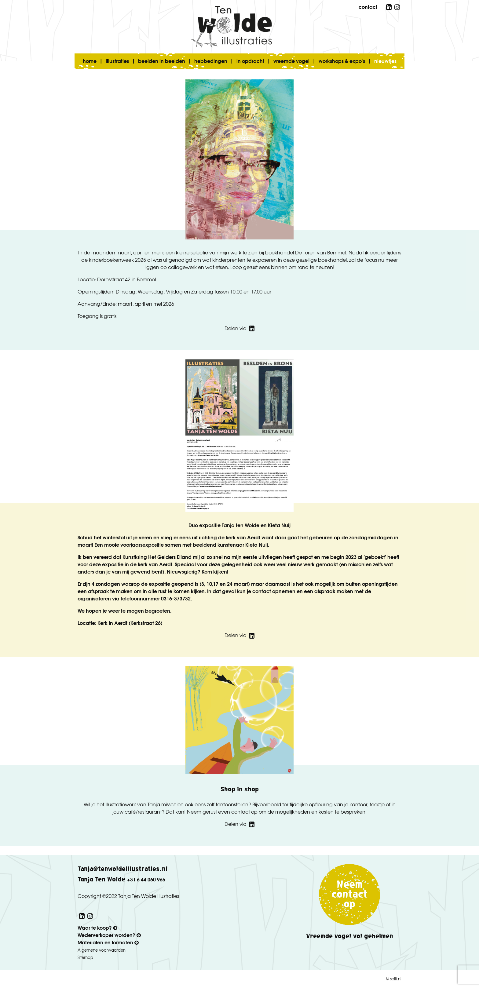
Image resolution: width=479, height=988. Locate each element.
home (90, 60)
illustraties (117, 60)
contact (368, 6)
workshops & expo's (342, 60)
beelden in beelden (161, 60)
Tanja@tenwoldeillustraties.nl (123, 869)
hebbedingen (210, 60)
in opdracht (250, 60)
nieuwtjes (385, 60)
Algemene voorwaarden (102, 950)
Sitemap (85, 957)
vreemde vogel (291, 60)
